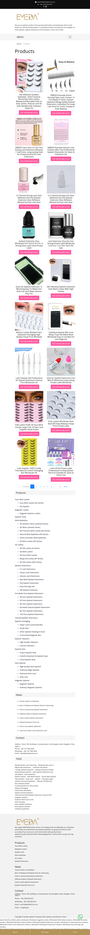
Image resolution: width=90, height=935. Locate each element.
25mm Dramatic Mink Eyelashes (33, 537)
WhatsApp (45, 932)
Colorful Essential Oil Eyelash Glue (34, 656)
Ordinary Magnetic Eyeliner (31, 687)
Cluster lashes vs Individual (29, 701)
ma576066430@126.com (46, 2)
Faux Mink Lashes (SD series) (32, 503)
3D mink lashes (26, 551)
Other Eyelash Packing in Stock (32, 631)
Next (65, 486)
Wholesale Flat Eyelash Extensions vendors (46, 924)
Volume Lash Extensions (30, 576)
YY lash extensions (27, 569)
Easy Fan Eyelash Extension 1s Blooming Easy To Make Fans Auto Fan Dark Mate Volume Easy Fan (29, 290)
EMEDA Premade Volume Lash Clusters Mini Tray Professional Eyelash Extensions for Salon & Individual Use (61, 151)
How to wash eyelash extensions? (32, 718)
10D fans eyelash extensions (31, 614)
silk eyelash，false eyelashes (25, 774)
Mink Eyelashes (21, 520)
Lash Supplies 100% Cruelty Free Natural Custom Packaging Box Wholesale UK (29, 470)
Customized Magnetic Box (30, 635)
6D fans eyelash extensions (31, 604)
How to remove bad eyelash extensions (34, 709)
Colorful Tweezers (27, 645)
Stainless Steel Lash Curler (24, 799)
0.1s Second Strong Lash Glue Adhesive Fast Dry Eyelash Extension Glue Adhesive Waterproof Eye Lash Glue (61, 199)
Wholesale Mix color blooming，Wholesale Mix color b (34, 765)
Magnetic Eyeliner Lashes (30, 513)
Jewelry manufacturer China (56, 917)
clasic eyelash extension (23, 804)
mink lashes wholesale (23, 790)
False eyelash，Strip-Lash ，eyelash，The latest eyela (34, 779)
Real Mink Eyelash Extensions (32, 579)
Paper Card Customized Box (31, 625)
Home (19, 44)
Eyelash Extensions (23, 565)
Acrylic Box (24, 628)
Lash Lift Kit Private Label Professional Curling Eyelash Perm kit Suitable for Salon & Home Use (61, 471)
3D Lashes (19, 544)
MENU (20, 37)
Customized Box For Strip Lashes (26, 786)
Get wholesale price (29, 112)
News (19, 694)
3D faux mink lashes (28, 555)
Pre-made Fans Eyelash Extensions (29, 593)
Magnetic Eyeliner (22, 680)
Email (75, 932)
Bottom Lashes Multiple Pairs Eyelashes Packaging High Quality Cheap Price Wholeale (29, 334)
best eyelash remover (22, 806)
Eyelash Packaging (22, 621)
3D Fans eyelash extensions (31, 597)
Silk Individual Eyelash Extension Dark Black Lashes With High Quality (61, 288)
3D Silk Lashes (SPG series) (31, 562)
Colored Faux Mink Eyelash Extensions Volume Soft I (33, 795)
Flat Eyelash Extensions (29, 583)
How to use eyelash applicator (30, 726)
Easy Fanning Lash (27, 586)
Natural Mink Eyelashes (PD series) (34, 534)
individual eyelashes (22, 809)
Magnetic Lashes (22, 510)
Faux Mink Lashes (22, 499)
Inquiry (15, 932)
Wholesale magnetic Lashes (39, 920)
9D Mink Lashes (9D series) (31, 541)
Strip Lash (24, 677)
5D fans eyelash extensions (31, 600)
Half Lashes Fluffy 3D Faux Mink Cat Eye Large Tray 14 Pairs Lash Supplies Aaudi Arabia (29, 427)
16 (60, 486)
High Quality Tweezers (29, 642)
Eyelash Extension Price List (29, 722)
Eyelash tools (20, 517)
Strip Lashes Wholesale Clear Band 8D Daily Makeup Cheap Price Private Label (61, 423)
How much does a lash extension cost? (33, 730)
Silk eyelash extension (29, 590)
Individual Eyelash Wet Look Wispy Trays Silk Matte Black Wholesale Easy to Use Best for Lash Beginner (61, 335)
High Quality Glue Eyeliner (30, 666)
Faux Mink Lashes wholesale (18, 920)
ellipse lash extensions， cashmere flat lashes (31, 767)
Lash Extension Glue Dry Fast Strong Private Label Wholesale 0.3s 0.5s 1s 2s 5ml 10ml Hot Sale (61, 244)
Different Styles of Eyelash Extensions (33, 714)
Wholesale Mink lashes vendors (61, 920)
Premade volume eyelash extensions (35, 607)
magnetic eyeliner (21, 797)
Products (21, 492)
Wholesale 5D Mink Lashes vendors (19, 922)
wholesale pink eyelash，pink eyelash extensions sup (34, 772)
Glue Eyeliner (20, 663)
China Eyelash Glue (27, 659)
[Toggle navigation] (70, 37)
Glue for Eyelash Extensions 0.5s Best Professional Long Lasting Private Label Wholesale (61, 380)
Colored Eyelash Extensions (26, 618)
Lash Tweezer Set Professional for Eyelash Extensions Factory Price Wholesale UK (29, 380)
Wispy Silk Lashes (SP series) (31, 558)
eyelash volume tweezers (24, 793)
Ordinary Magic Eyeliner (29, 670)
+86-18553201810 (46, 4)
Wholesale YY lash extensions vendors (74, 922)
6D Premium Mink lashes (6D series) (35, 530)
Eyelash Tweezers (22, 638)
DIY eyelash (24, 506)
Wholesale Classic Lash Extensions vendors (15, 924)
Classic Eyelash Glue (28, 652)
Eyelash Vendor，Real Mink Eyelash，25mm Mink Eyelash (35, 776)
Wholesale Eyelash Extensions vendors (46, 922)
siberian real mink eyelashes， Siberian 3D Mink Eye (33, 781)
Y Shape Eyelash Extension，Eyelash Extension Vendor (34, 770)
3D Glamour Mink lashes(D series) (34, 524)
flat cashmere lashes (22, 783)
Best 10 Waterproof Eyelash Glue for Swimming (36, 705)
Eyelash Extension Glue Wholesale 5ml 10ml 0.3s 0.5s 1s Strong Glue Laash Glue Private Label (29, 244)
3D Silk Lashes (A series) (30, 548)
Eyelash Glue (20, 649)
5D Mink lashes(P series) (30, 527)
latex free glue (20, 802)
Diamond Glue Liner (28, 673)
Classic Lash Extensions (29, 572)
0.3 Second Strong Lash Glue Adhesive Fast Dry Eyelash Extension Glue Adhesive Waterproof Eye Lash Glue (29, 199)
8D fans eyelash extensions (31, 611)
